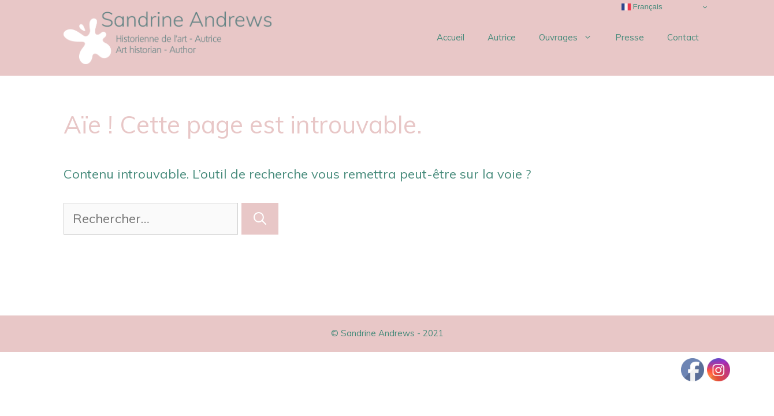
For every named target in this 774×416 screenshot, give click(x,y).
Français (642, 7)
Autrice (502, 37)
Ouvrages (571, 37)
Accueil (450, 37)
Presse (629, 37)
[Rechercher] (259, 219)
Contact (683, 37)
